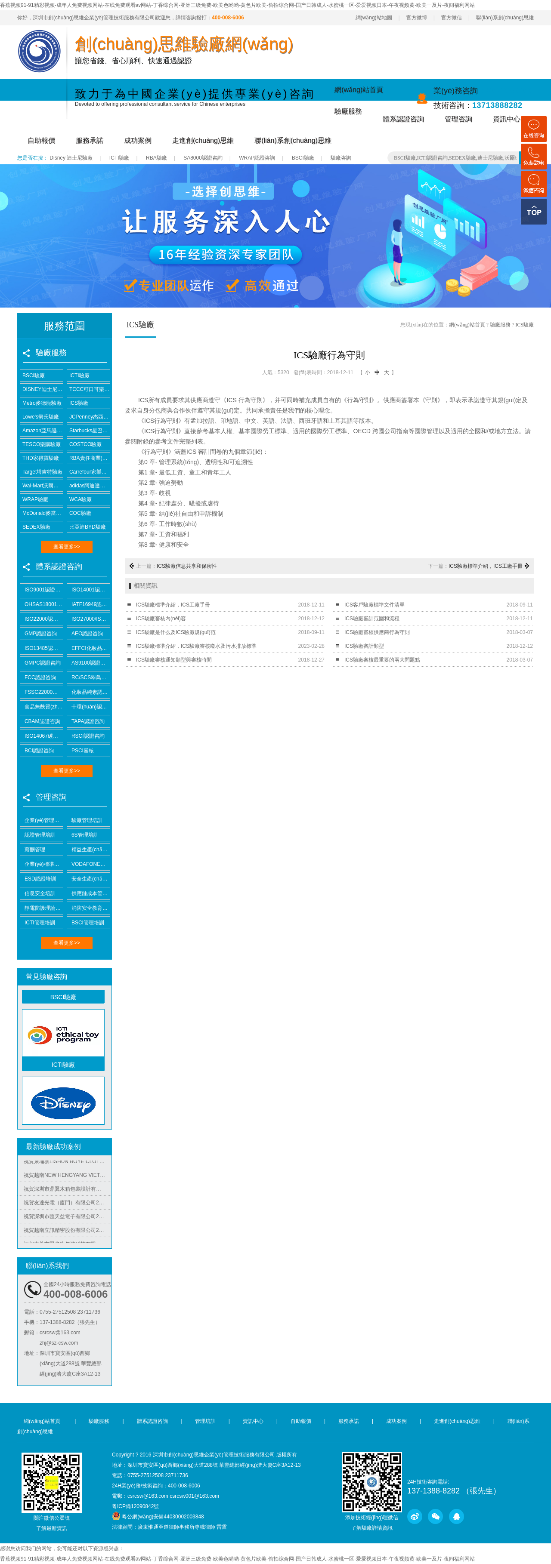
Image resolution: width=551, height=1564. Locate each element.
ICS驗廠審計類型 (364, 646)
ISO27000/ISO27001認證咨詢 (88, 619)
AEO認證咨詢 (85, 634)
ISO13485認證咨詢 (41, 648)
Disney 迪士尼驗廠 (71, 158)
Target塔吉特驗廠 (41, 472)
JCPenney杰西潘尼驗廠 (88, 417)
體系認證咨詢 (403, 119)
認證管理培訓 (38, 835)
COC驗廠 (79, 513)
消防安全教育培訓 (88, 908)
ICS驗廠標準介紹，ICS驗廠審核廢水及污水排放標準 (196, 646)
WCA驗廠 (79, 499)
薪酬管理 (32, 850)
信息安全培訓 (38, 893)
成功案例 (138, 140)
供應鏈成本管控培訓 (88, 893)
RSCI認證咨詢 (86, 736)
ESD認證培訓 (38, 879)
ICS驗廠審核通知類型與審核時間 (174, 660)
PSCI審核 (80, 751)
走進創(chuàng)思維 (203, 140)
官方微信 (451, 18)
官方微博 (416, 18)
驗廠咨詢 (341, 158)
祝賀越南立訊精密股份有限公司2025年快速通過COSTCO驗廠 (67, 1232)
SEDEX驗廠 (35, 527)
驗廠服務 (348, 111)
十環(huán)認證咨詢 (88, 707)
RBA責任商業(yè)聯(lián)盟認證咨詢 (88, 458)
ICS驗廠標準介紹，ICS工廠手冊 (486, 566)
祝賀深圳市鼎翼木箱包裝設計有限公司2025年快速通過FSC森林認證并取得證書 (67, 1191)
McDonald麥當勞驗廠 (41, 513)
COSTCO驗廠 (84, 444)
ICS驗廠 (77, 403)
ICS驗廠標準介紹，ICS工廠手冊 (173, 605)
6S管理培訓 (83, 835)
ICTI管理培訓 (37, 923)
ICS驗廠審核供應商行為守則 (377, 632)
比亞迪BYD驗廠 (86, 527)
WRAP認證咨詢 (257, 158)
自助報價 (41, 140)
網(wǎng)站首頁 (358, 89)
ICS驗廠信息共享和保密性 (187, 566)
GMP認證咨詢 (38, 634)
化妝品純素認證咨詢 (88, 692)
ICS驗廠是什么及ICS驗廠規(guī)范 (176, 632)
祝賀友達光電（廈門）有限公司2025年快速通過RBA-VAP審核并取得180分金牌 (67, 1204)
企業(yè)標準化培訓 (41, 864)
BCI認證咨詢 (37, 751)
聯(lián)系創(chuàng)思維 (505, 18)
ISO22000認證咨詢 (41, 619)
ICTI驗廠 (119, 158)
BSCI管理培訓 (85, 923)
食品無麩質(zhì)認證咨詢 (41, 707)
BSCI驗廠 (303, 158)
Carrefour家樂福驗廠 (88, 472)
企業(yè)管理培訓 (41, 820)
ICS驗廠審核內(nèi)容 (161, 619)
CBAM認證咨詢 (40, 721)
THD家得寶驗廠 (39, 458)
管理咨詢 (458, 119)
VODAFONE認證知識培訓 (88, 864)
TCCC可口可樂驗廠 (88, 389)
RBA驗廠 (156, 158)
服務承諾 (89, 140)
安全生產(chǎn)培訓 (88, 879)
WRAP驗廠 (34, 499)
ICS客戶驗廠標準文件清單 (374, 605)
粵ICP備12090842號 (135, 1506)
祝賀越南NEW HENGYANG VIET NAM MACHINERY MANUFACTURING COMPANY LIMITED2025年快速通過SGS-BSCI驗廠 (67, 1177)
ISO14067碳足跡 (41, 736)
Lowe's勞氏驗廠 (39, 417)
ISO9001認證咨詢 (41, 590)
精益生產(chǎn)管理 (88, 850)
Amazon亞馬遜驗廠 (41, 431)
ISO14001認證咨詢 (88, 590)
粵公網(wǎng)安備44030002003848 (163, 1517)
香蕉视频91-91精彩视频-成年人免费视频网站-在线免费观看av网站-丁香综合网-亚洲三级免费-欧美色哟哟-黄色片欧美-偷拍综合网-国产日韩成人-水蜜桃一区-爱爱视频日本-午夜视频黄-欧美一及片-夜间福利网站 (237, 5)
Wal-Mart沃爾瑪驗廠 (41, 486)
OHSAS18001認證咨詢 (41, 604)
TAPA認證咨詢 (86, 721)
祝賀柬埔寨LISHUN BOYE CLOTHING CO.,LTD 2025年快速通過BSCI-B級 (67, 1163)
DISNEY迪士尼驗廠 (41, 389)
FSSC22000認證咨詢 (41, 692)
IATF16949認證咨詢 (88, 604)
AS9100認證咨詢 (88, 663)
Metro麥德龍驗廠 (41, 403)
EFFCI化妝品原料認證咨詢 (88, 648)
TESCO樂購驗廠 (40, 444)
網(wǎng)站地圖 (374, 18)
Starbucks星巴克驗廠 (88, 431)
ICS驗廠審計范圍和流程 (371, 619)
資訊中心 (506, 119)
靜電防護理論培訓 (41, 908)
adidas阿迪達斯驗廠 (88, 486)
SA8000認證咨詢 (203, 158)
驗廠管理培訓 (84, 820)
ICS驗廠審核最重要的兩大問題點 (382, 660)
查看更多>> (66, 547)
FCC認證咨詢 (38, 677)
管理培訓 (205, 1421)
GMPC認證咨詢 (40, 663)
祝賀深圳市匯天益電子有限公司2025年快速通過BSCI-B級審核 (67, 1218)
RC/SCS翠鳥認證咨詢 (88, 677)
